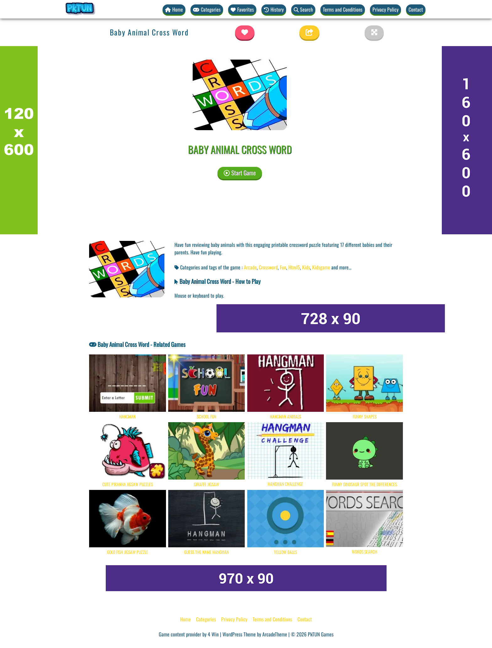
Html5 (294, 267)
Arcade (250, 267)
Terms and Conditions (342, 9)
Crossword (268, 267)
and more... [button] (341, 267)
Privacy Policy (385, 9)
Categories (206, 619)
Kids (306, 267)
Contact (416, 9)
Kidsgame (321, 267)
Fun (283, 267)
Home (185, 619)
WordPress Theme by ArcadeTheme (254, 634)
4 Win (213, 634)
